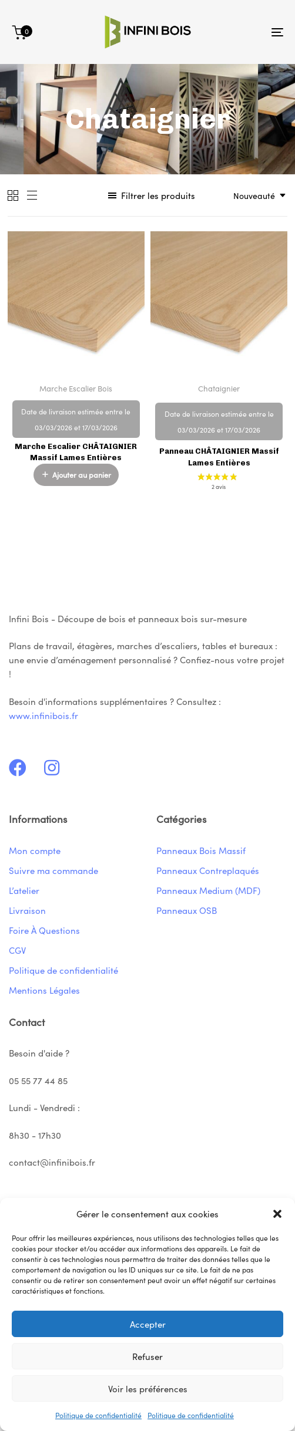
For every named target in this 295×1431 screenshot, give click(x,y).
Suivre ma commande (53, 870)
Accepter (148, 1324)
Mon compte (35, 850)
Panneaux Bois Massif (201, 850)
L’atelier (24, 890)
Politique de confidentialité (98, 1415)
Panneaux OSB (186, 910)
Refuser (147, 1356)
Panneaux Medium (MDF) (208, 890)
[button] (277, 1214)
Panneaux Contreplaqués (207, 870)
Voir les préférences (147, 1388)
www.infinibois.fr (43, 715)
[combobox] (256, 195)
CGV (17, 950)
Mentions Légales (44, 990)
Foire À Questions (44, 930)
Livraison (27, 910)
